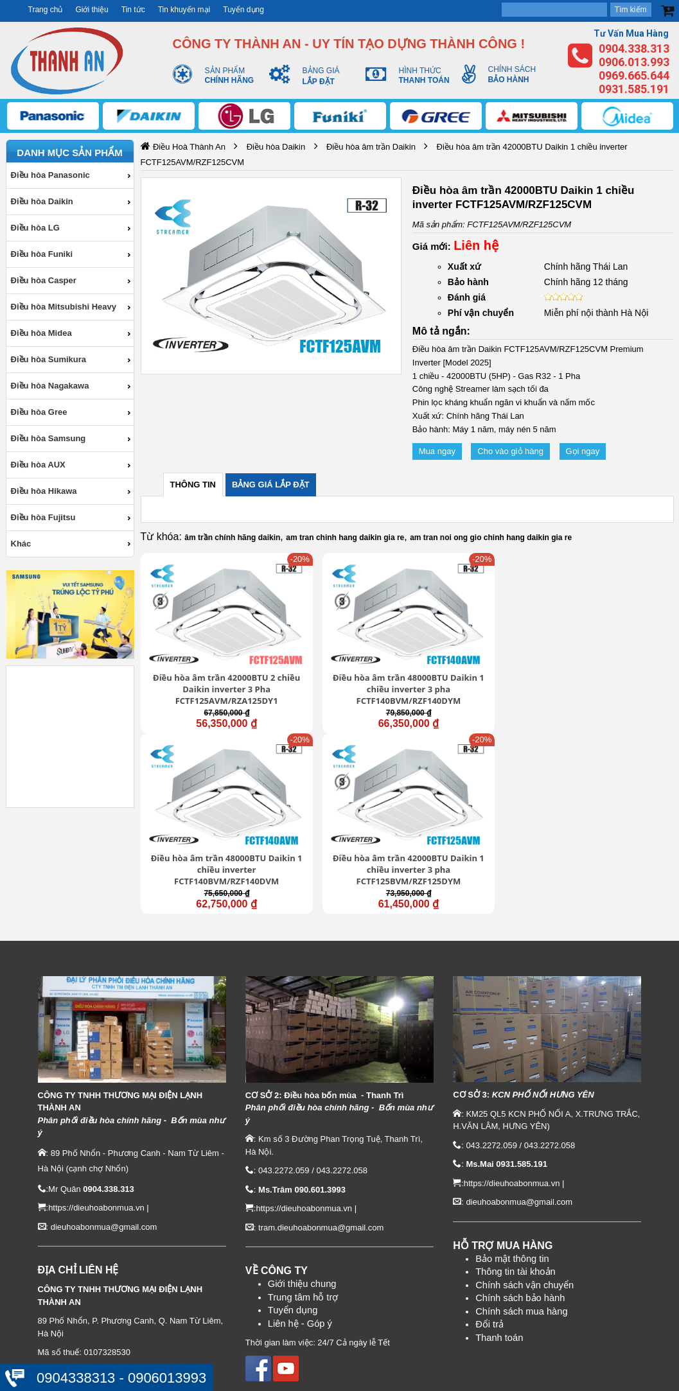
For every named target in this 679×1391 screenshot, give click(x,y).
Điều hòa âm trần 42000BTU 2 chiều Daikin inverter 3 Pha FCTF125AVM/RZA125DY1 (203, 657)
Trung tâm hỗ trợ (303, 1170)
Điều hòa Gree (39, 412)
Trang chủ (45, 9)
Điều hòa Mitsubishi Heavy (63, 306)
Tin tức (133, 9)
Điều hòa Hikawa (44, 491)
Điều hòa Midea (41, 333)
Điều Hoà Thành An (189, 147)
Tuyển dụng (243, 9)
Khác (21, 543)
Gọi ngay (583, 451)
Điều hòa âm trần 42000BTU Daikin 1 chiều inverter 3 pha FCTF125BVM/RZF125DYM (611, 657)
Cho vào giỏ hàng (510, 451)
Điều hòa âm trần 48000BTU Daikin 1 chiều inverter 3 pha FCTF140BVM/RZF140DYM (339, 657)
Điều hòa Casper (43, 280)
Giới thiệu (91, 9)
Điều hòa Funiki (42, 254)
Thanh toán (499, 1211)
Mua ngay (437, 451)
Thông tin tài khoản (515, 1145)
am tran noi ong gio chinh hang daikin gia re (491, 537)
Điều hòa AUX (38, 464)
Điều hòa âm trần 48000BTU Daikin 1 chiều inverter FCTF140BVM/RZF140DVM (475, 656)
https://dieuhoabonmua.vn (96, 1081)
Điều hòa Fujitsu (43, 517)
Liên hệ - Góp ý (300, 1196)
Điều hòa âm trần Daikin (371, 147)
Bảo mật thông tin (512, 1131)
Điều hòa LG (35, 227)
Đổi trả (489, 1198)
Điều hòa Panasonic (50, 175)
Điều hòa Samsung (48, 438)
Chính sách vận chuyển (524, 1158)
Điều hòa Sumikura (49, 359)
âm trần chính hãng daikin (232, 537)
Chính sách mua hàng (521, 1185)
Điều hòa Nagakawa (50, 385)
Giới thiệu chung (302, 1157)
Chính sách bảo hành (520, 1171)
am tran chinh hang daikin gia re (345, 537)
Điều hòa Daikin (42, 201)
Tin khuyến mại (184, 9)
